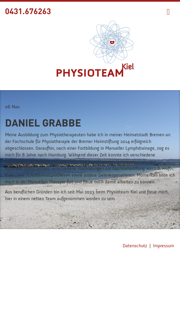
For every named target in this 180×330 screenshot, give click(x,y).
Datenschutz (135, 246)
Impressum (163, 246)
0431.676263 (28, 11)
